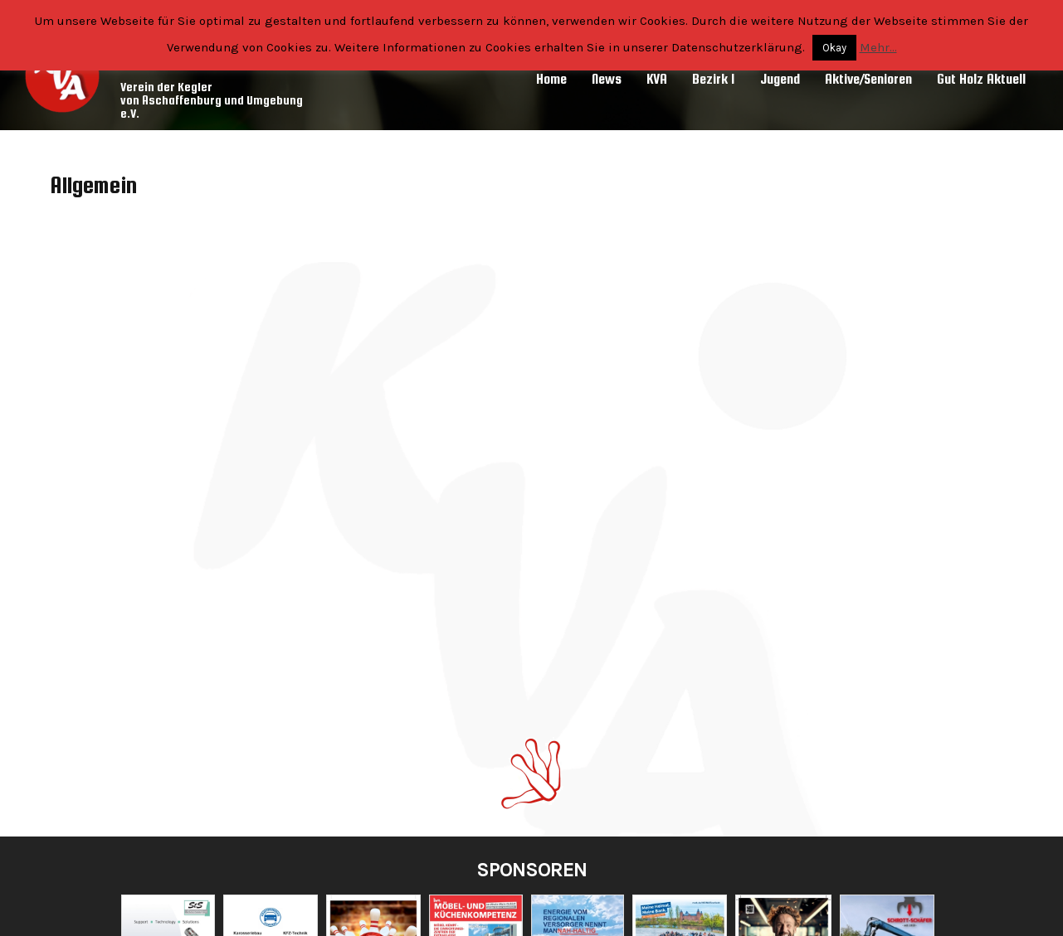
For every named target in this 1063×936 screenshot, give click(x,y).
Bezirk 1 (713, 79)
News (607, 79)
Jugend (780, 79)
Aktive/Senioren (868, 79)
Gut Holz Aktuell (981, 79)
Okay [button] (834, 47)
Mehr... (878, 47)
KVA (656, 79)
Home (551, 79)
